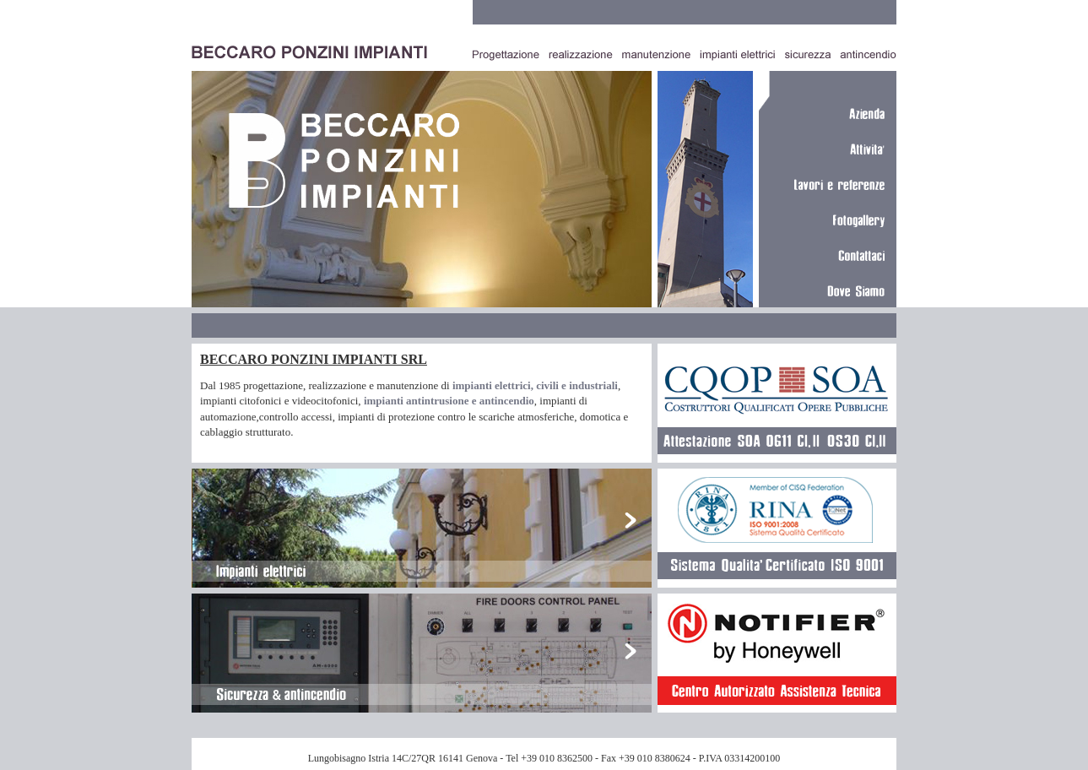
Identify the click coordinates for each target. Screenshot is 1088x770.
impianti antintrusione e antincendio (449, 400)
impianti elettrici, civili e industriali (535, 385)
